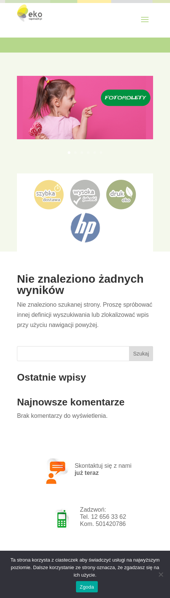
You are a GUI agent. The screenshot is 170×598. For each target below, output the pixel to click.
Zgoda (87, 587)
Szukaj (141, 354)
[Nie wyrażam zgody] (160, 574)
